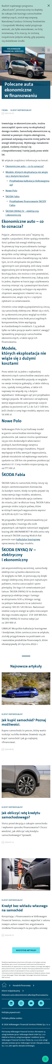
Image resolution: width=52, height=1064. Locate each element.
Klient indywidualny (21, 110)
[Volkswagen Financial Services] (13, 50)
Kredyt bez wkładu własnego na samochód (25, 908)
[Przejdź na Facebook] (41, 1003)
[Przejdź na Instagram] (21, 1003)
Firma (5, 110)
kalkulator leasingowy (28, 539)
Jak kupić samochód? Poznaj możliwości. (24, 722)
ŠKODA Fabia (12, 196)
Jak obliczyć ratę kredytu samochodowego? (21, 815)
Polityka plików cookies (12, 1018)
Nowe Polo (11, 190)
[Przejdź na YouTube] (31, 1003)
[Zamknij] (48, 5)
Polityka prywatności (11, 1012)
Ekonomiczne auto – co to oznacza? (25, 166)
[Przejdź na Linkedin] (11, 1003)
